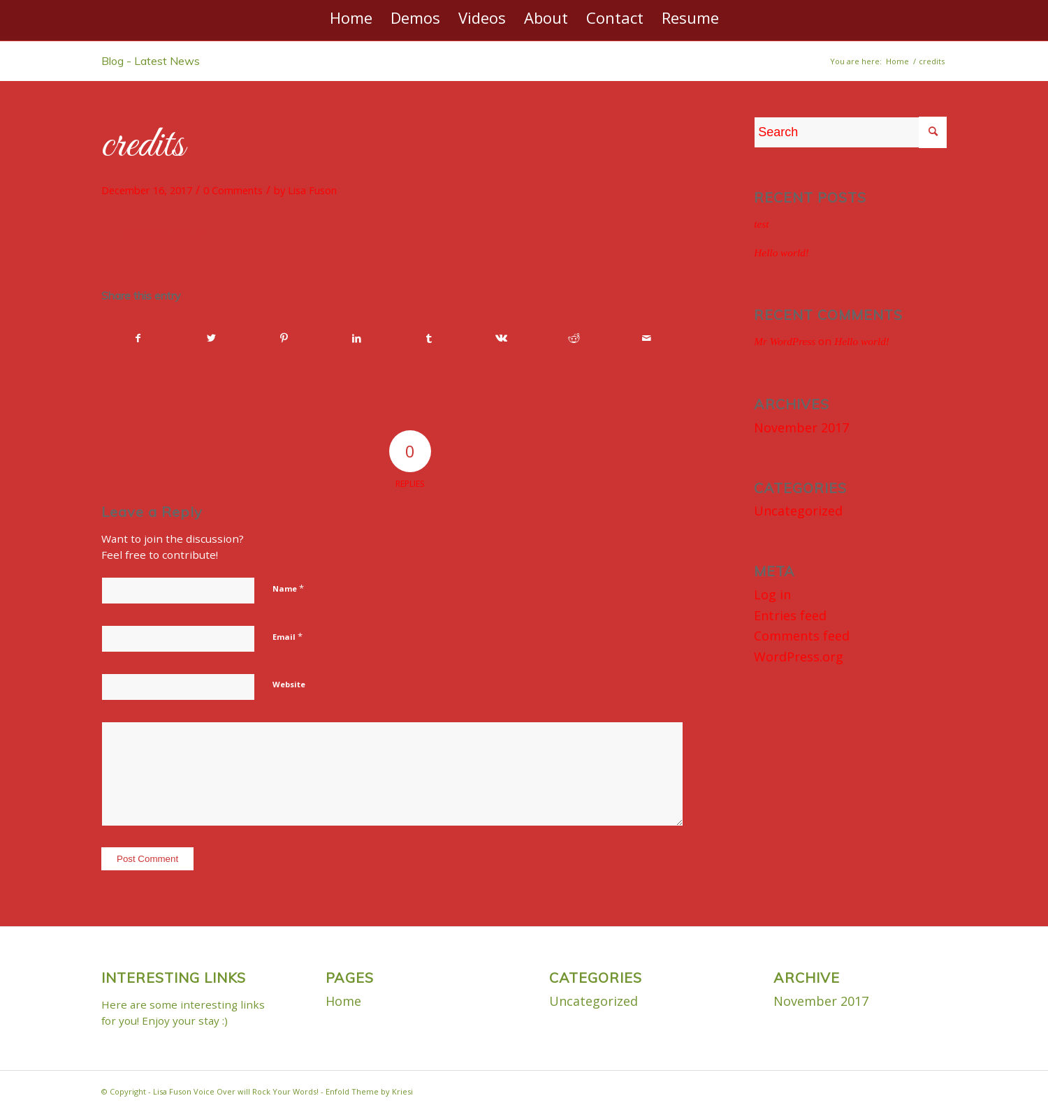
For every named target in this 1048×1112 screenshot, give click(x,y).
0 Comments (233, 190)
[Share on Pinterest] (284, 338)
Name (288, 588)
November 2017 (801, 427)
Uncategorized (798, 510)
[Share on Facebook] (138, 338)
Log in (772, 594)
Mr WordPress (784, 341)
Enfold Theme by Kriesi (369, 1091)
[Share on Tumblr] (429, 338)
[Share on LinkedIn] (357, 338)
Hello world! (781, 252)
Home (343, 1001)
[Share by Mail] (647, 338)
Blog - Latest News (150, 61)
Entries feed (790, 615)
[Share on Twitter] (211, 338)
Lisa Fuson (312, 190)
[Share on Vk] (502, 338)
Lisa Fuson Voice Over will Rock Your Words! (236, 1091)
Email (287, 636)
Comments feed (802, 635)
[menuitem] (351, 17)
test (761, 224)
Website (288, 684)
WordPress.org (798, 656)
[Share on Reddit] (574, 338)
